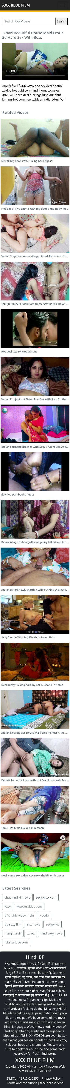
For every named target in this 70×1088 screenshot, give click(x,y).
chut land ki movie (17, 897)
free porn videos (51, 1083)
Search (61, 21)
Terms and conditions (22, 1083)
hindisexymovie (51, 933)
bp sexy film (13, 924)
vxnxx (31, 933)
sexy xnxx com (46, 897)
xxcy (8, 906)
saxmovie (33, 924)
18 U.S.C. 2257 (29, 1078)
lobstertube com (16, 942)
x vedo (44, 915)
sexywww (52, 924)
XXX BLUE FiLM (16, 5)
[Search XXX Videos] (28, 21)
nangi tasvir (13, 933)
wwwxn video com (29, 906)
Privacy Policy (51, 1078)
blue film (10, 968)
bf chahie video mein (19, 915)
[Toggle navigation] (62, 5)
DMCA (11, 1078)
